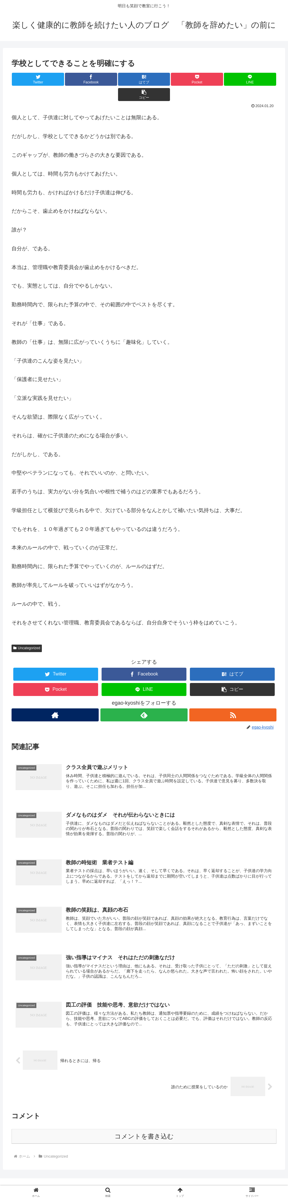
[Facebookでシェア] (78, 79)
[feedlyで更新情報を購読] (144, 699)
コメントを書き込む (144, 1124)
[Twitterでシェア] (33, 79)
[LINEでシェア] (210, 79)
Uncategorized (26, 633)
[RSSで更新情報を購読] (233, 699)
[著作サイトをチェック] (55, 699)
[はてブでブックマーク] (122, 79)
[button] (254, 79)
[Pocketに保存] (166, 79)
